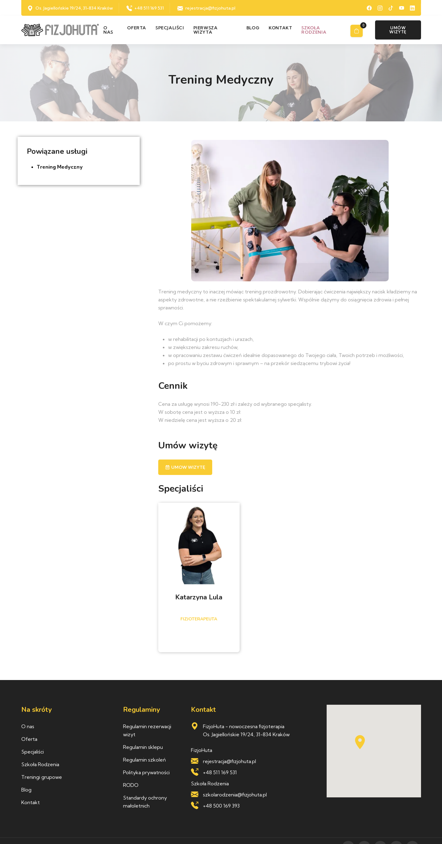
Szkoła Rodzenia (40, 764)
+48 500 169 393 (221, 806)
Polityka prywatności (146, 772)
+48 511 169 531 (149, 8)
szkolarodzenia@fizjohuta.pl (235, 795)
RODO (130, 785)
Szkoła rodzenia (313, 30)
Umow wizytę (185, 467)
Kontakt (280, 28)
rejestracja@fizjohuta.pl (210, 8)
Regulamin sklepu (143, 747)
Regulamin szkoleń (144, 760)
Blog (252, 28)
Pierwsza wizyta (205, 30)
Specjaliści (169, 28)
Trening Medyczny (60, 167)
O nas (108, 30)
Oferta (136, 28)
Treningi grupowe (41, 777)
